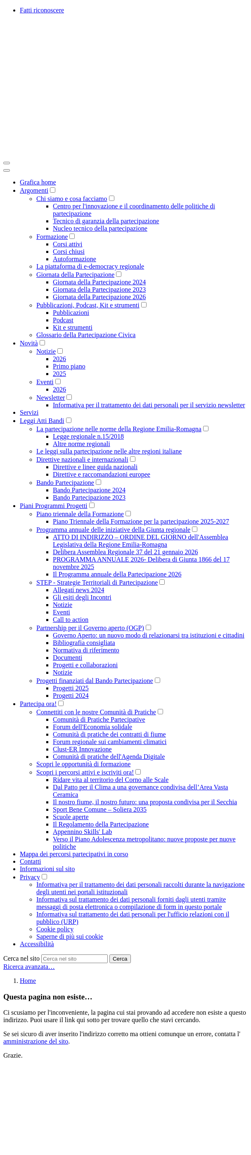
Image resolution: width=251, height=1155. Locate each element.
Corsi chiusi (69, 251)
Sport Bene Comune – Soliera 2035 (100, 809)
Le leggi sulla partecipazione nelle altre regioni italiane (109, 451)
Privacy (30, 877)
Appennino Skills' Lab (82, 831)
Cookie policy (54, 929)
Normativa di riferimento (86, 650)
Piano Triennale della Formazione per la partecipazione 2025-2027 (141, 521)
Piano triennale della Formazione (80, 513)
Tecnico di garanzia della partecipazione (106, 220)
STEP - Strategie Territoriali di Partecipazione (97, 582)
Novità (29, 343)
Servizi (29, 412)
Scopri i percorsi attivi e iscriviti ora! (85, 772)
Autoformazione (74, 258)
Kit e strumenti (72, 327)
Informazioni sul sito (47, 868)
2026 (59, 358)
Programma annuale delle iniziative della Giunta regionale (113, 529)
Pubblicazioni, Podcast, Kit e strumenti (88, 305)
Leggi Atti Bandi (42, 420)
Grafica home (38, 182)
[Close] (6, 170)
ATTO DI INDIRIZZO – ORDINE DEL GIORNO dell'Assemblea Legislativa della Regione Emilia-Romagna (140, 541)
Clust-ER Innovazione (82, 749)
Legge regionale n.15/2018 (88, 436)
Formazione (52, 236)
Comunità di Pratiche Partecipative (99, 719)
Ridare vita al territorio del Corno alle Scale (110, 779)
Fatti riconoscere (42, 10)
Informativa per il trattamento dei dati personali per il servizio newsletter (149, 405)
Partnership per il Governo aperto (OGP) (90, 627)
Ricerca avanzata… (29, 966)
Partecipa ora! (38, 703)
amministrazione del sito (35, 1041)
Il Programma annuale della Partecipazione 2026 (117, 574)
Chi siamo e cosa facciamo (71, 198)
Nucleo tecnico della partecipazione (100, 228)
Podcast (63, 320)
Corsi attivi (68, 244)
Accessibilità (37, 943)
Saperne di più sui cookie (69, 936)
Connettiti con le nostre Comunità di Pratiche (96, 712)
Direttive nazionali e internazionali (82, 459)
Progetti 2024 (71, 695)
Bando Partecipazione (65, 482)
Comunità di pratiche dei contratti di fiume (109, 734)
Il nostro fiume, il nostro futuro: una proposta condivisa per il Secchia (145, 801)
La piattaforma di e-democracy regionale (90, 266)
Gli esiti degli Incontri (82, 597)
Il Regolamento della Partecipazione (101, 824)
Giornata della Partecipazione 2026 (99, 296)
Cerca (120, 959)
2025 (59, 373)
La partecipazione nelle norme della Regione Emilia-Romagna (118, 428)
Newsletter (50, 397)
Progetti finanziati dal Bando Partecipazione (94, 680)
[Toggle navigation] (6, 163)
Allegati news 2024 (78, 589)
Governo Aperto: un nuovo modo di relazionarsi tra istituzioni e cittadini (148, 635)
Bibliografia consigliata (84, 642)
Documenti (67, 657)
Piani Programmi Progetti (54, 505)
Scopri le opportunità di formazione (83, 764)
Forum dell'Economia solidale (92, 726)
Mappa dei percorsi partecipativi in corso (74, 853)
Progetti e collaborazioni (85, 664)
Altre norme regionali (81, 443)
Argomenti (34, 190)
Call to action (70, 619)
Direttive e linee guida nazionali (95, 466)
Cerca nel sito (21, 958)
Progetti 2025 (71, 688)
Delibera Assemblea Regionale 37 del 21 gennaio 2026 (125, 551)
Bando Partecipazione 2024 (89, 490)
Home (28, 980)
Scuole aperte (71, 816)
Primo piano (69, 366)
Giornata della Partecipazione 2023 (99, 289)
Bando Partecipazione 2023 (89, 497)
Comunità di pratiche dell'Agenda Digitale (109, 756)
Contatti (30, 861)
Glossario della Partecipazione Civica (85, 334)
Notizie (46, 351)
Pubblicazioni (71, 312)
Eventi (45, 381)
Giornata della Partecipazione (75, 274)
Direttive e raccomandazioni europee (101, 474)
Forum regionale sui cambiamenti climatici (109, 741)
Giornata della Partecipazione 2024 (99, 282)
